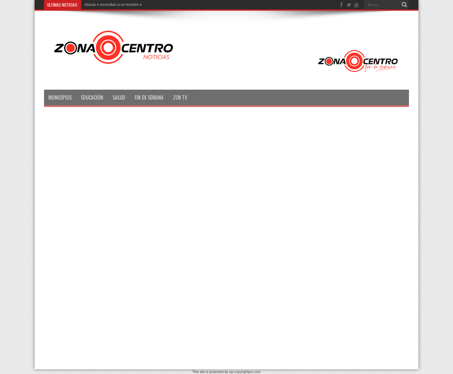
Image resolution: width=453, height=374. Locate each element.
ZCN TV (180, 97)
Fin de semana (149, 97)
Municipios (60, 97)
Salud (119, 97)
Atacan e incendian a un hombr (110, 5)
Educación (92, 97)
